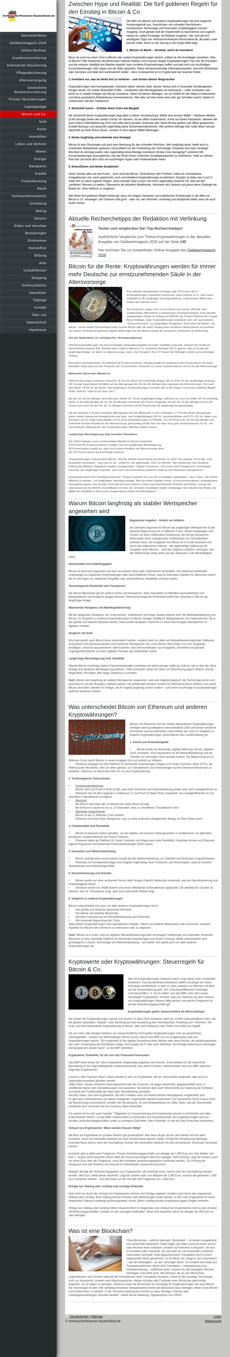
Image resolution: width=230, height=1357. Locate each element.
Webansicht (213, 1321)
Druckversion (77, 1316)
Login (217, 1316)
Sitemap (97, 1316)
